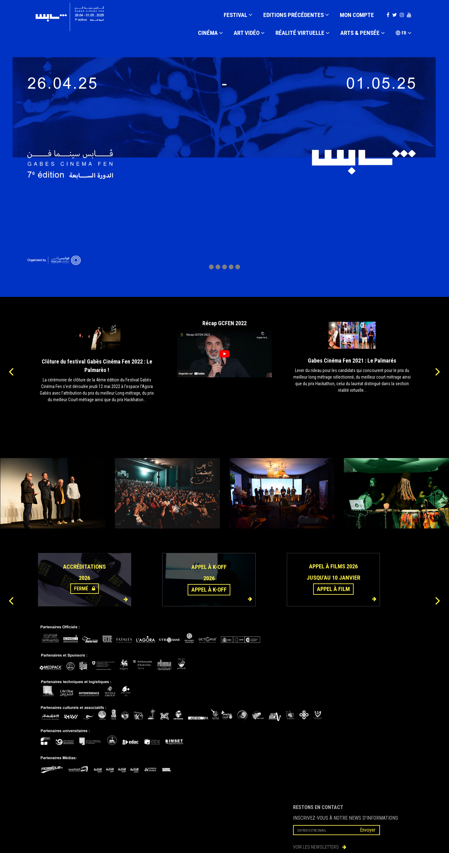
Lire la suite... (97, 412)
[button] (211, 267)
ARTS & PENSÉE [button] (362, 33)
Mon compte (357, 15)
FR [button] (403, 33)
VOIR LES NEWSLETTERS (319, 847)
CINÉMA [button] (210, 33)
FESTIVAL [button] (238, 15)
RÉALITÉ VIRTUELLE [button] (302, 33)
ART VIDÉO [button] (249, 33)
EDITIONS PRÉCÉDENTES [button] (296, 15)
